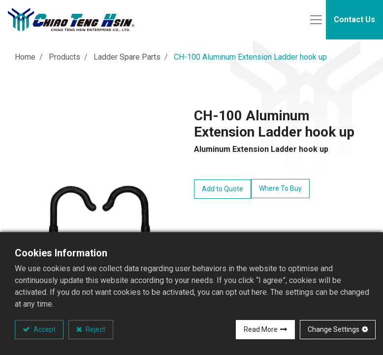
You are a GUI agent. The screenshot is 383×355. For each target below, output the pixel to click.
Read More (261, 329)
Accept (44, 329)
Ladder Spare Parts (127, 57)
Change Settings (333, 329)
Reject (94, 329)
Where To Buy (280, 188)
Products (64, 57)
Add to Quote (222, 189)
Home (25, 57)
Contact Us (354, 19)
